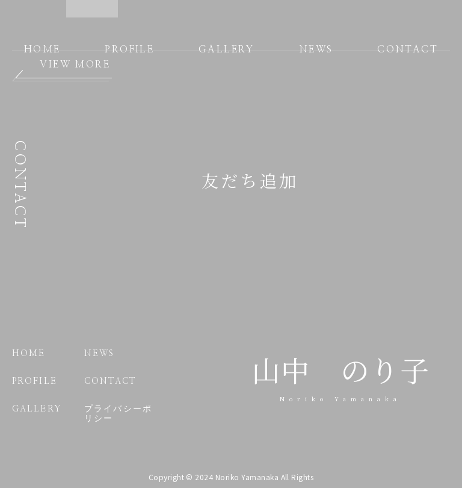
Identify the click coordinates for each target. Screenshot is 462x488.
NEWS (316, 49)
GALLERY (226, 49)
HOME (42, 49)
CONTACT (407, 49)
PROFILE (129, 49)
